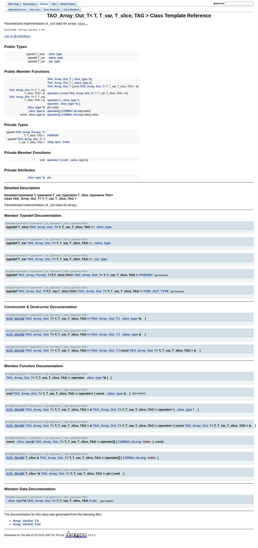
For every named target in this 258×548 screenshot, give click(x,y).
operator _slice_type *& (62, 104)
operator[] (53, 111)
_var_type (53, 61)
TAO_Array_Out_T (59, 79)
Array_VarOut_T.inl (27, 524)
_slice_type (54, 54)
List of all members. (17, 36)
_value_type (55, 58)
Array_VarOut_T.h (26, 520)
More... (83, 23)
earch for (219, 3)
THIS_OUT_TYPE (58, 142)
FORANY (53, 135)
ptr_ (49, 178)
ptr (49, 107)
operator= (53, 93)
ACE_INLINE (15, 318)
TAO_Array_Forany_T (30, 132)
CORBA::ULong (72, 111)
